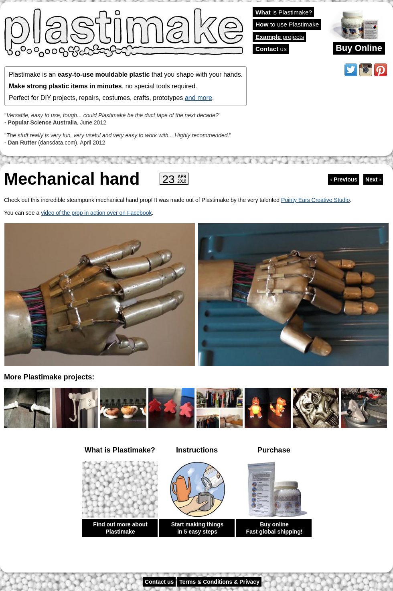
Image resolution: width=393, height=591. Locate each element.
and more (198, 97)
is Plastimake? (283, 12)
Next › (373, 179)
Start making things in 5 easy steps (197, 528)
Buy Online (359, 48)
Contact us (159, 582)
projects (279, 36)
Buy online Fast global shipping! (274, 528)
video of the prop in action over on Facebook (96, 213)
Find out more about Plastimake (120, 528)
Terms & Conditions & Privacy (219, 582)
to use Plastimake (287, 24)
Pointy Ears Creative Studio (315, 200)
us (271, 48)
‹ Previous (343, 179)
